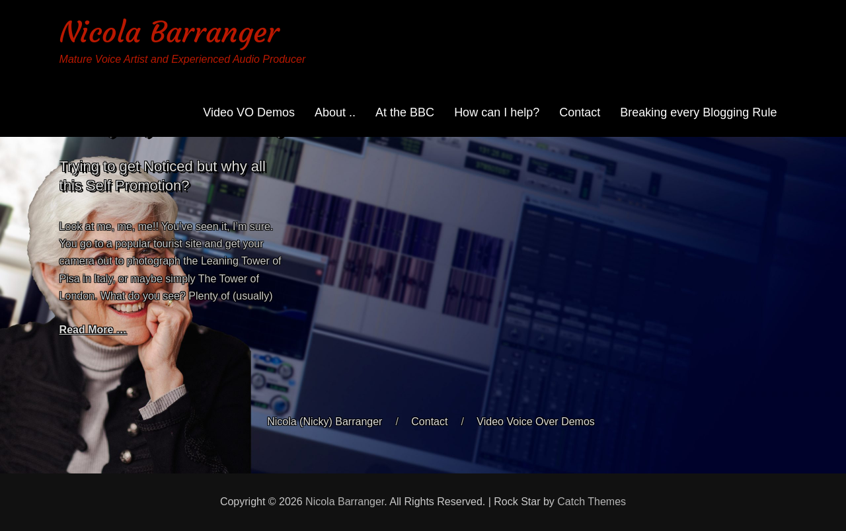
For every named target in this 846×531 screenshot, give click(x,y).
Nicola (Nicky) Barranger (324, 421)
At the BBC (404, 112)
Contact (579, 112)
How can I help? (496, 112)
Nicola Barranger (169, 32)
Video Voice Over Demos (535, 421)
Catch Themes (591, 501)
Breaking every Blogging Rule (698, 112)
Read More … (93, 329)
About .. (335, 112)
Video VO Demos (249, 112)
